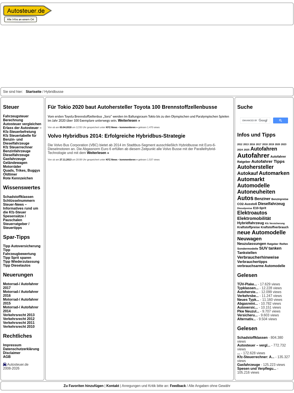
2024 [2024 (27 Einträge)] (240, 149)
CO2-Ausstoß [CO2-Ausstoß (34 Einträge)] (247, 204)
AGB (7, 357)
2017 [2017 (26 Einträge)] (258, 144)
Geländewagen (15, 163)
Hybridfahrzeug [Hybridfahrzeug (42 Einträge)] (250, 223)
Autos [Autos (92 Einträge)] (245, 198)
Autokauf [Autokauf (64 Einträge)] (247, 173)
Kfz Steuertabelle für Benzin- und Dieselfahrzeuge (20, 139)
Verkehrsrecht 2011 (19, 323)
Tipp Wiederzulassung (21, 261)
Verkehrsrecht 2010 (19, 326)
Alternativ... (246, 319)
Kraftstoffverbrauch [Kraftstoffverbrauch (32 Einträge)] (275, 227)
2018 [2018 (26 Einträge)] (265, 144)
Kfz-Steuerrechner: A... (255, 357)
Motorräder (12, 166)
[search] (254, 121)
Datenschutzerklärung (21, 349)
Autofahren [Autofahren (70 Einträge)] (263, 149)
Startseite (34, 91)
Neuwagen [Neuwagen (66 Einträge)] (249, 238)
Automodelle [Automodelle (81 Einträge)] (253, 185)
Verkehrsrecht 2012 (19, 319)
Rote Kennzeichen (18, 178)
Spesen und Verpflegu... (256, 368)
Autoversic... (247, 307)
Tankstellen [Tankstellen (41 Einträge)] (247, 253)
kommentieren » (129, 127)
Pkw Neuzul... (248, 311)
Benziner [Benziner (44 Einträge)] (262, 199)
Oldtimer (10, 174)
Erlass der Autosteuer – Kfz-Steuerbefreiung (22, 130)
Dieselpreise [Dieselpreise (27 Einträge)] (244, 208)
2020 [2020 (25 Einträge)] (277, 144)
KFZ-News (111, 127)
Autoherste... (247, 292)
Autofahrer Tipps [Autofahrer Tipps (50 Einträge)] (268, 161)
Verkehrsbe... (248, 296)
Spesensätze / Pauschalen (14, 218)
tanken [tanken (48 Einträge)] (275, 248)
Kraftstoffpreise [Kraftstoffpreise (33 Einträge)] (248, 227)
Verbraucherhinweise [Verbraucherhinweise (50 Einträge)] (258, 257)
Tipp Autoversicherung (21, 246)
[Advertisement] (147, 56)
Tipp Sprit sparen (17, 257)
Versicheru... (247, 315)
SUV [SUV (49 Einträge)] (263, 248)
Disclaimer (11, 353)
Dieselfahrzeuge (16, 155)
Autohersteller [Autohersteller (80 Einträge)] (255, 167)
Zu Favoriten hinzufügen (84, 386)
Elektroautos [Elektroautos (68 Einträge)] (252, 213)
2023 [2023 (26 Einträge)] (283, 144)
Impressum (12, 345)
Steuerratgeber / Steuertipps (16, 226)
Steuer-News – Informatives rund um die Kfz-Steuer (20, 208)
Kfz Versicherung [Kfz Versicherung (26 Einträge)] (275, 223)
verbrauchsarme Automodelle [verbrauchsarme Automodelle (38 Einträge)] (261, 266)
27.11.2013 (65, 159)
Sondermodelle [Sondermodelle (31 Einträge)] (247, 248)
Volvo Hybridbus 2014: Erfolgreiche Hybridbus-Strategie (116, 136)
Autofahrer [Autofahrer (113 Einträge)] (253, 155)
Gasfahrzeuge (14, 159)
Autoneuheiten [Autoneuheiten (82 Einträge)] (256, 192)
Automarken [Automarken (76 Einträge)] (274, 173)
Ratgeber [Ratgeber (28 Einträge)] (272, 243)
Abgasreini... (247, 303)
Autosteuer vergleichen (22, 124)
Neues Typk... (248, 299)
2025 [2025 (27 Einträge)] (246, 149)
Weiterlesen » (129, 120)
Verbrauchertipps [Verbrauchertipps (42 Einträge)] (252, 262)
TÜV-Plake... (247, 284)
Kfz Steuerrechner (18, 147)
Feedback (178, 386)
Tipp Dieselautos (17, 265)
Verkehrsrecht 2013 (19, 315)
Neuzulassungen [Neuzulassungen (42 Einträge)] (251, 244)
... (238, 353)
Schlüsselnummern (19, 200)
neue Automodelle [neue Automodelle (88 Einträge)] (261, 232)
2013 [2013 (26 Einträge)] (246, 144)
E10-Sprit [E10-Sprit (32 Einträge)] (259, 208)
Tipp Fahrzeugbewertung (19, 252)
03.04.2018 (66, 127)
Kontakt (113, 386)
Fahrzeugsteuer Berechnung (16, 118)
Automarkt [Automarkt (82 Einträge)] (251, 179)
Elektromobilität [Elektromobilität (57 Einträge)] (254, 218)
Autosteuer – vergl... (253, 345)
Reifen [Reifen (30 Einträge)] (283, 243)
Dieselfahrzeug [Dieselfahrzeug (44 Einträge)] (271, 204)
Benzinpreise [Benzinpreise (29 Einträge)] (279, 199)
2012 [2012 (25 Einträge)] (239, 144)
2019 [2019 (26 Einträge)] (271, 144)
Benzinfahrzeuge (17, 151)
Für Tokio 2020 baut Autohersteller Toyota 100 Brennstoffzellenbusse (132, 107)
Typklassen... (248, 288)
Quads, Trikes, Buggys (21, 170)
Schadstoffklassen (18, 197)
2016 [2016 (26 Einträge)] (252, 144)
